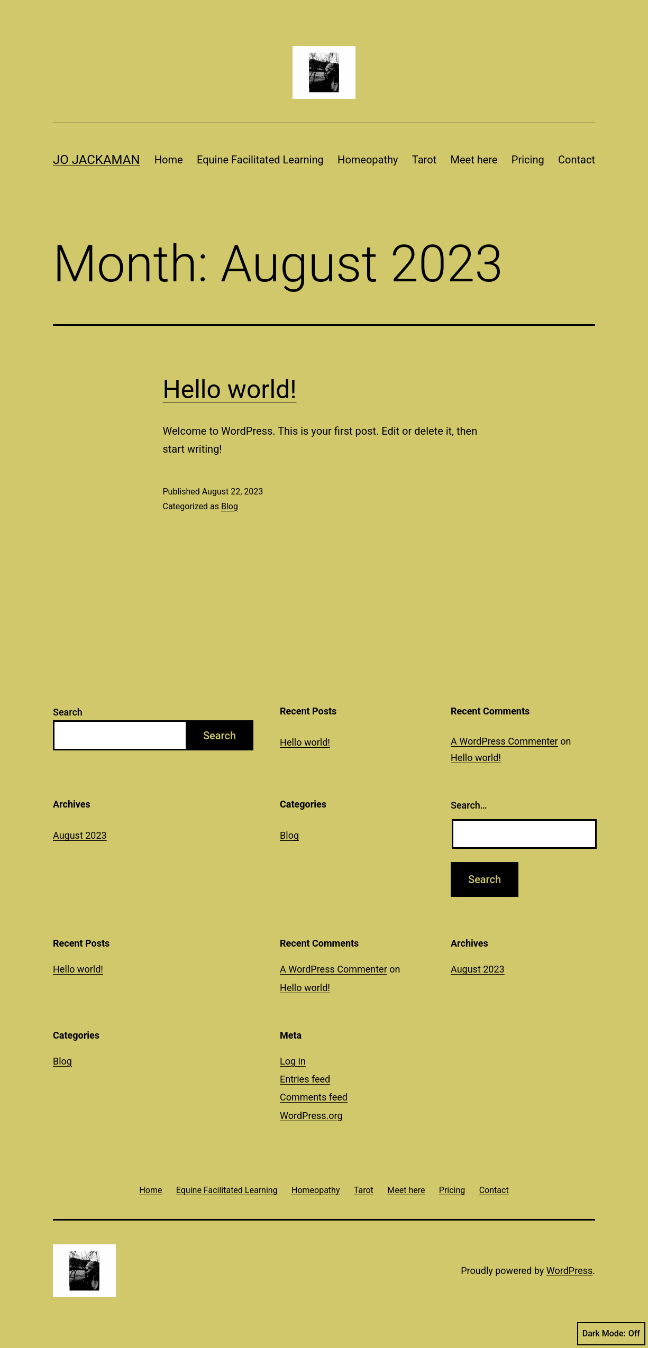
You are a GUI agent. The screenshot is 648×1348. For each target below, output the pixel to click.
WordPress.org (311, 1115)
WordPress (569, 1270)
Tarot (424, 159)
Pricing (528, 159)
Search (68, 712)
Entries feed (305, 1079)
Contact (576, 159)
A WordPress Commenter (504, 741)
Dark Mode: (611, 1333)
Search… (469, 805)
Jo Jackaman (96, 159)
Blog (229, 506)
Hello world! (230, 389)
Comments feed (314, 1097)
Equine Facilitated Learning (260, 159)
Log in (293, 1061)
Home (168, 159)
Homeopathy (367, 159)
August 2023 (80, 835)
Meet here (473, 159)
